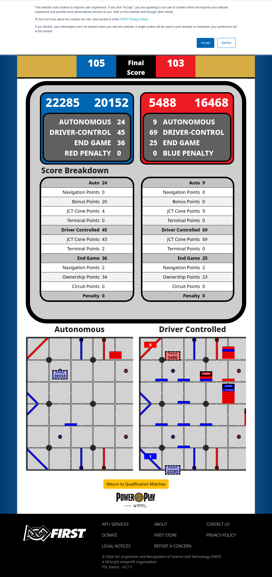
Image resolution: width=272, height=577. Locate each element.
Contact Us (217, 524)
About (160, 524)
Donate (109, 535)
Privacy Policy (134, 19)
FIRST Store (165, 535)
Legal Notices (116, 546)
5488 (162, 102)
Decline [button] (226, 43)
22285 (62, 102)
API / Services (115, 524)
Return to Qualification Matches (136, 484)
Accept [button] (205, 43)
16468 (211, 102)
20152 (111, 102)
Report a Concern (172, 546)
